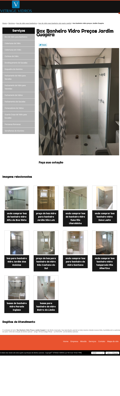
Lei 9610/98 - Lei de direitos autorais (66, 332)
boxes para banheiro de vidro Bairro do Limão (46, 306)
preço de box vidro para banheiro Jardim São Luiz (46, 216)
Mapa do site (112, 341)
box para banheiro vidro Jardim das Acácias (17, 261)
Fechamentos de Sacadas (15, 102)
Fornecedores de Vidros (15, 108)
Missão (53, 15)
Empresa (31, 15)
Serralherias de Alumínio (15, 131)
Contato (96, 15)
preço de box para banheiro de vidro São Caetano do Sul (46, 263)
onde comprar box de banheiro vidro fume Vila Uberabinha (75, 218)
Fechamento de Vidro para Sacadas (15, 77)
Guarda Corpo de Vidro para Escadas (16, 116)
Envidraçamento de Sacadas (16, 63)
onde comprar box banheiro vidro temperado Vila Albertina (104, 263)
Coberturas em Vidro (13, 50)
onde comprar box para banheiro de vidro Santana (75, 261)
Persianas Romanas (13, 124)
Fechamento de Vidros (14, 95)
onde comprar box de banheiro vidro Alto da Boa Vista (17, 216)
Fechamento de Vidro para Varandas (15, 87)
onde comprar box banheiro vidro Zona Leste (104, 216)
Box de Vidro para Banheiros (16, 37)
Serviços (74, 15)
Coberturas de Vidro (13, 43)
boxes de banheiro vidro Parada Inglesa (17, 306)
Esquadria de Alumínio (14, 69)
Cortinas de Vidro (12, 56)
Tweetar (43, 44)
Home (10, 15)
